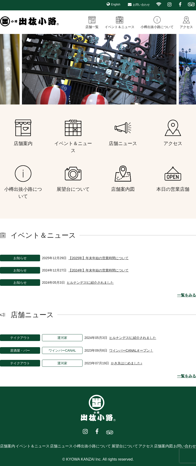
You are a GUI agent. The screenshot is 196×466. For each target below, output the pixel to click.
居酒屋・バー (20, 350)
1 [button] (84, 101)
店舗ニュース (61, 446)
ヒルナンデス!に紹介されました (90, 282)
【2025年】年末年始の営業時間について (98, 258)
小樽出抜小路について (157, 27)
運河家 (62, 338)
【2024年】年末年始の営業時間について (98, 270)
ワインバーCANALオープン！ (131, 350)
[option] (98, 69)
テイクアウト (20, 338)
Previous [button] (8, 69)
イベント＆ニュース (119, 27)
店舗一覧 (92, 27)
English (115, 4)
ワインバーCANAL (62, 350)
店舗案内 (7, 446)
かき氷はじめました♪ (126, 363)
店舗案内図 (163, 446)
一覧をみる (186, 295)
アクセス (186, 27)
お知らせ (20, 258)
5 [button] (112, 101)
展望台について (125, 446)
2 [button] (91, 101)
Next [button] (187, 69)
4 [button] (105, 101)
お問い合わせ (141, 4)
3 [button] (98, 101)
